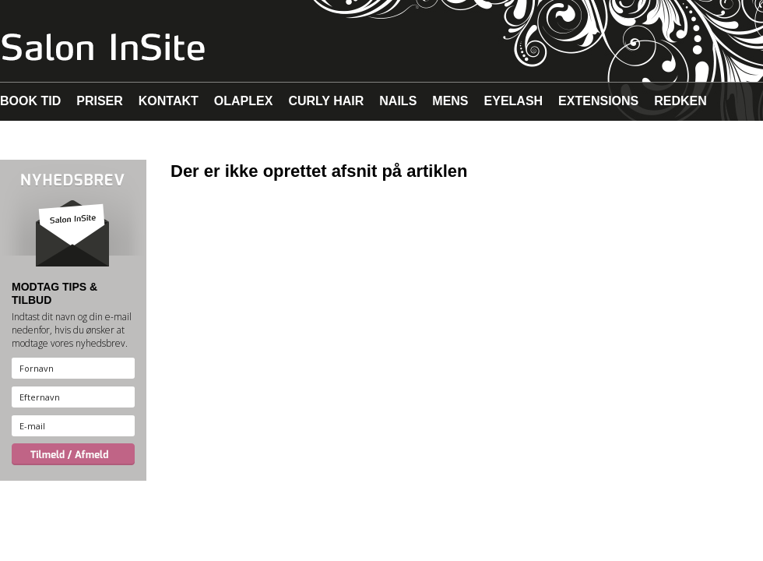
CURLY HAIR (326, 101)
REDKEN (680, 101)
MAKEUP (27, 139)
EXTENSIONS (598, 101)
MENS (450, 101)
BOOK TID (30, 101)
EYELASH (513, 101)
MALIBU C (99, 139)
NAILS (398, 101)
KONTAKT (169, 101)
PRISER (99, 101)
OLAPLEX (243, 101)
